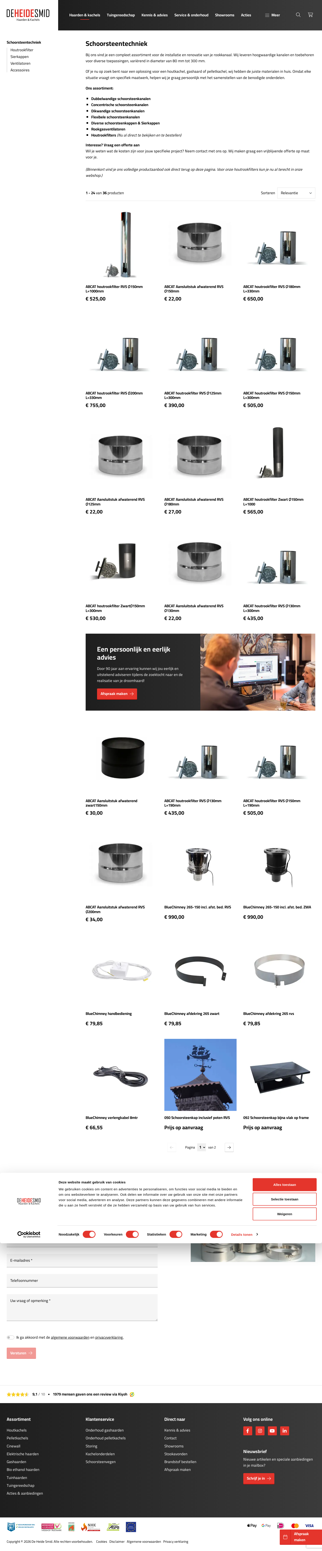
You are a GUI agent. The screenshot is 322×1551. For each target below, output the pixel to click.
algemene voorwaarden (70, 1337)
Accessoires (20, 70)
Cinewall (13, 1446)
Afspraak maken (177, 1469)
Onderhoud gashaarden (105, 1430)
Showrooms (224, 15)
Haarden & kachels (84, 15)
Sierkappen (20, 56)
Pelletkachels (17, 1438)
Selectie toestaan (285, 1507)
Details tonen (241, 1542)
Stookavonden (175, 1453)
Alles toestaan (284, 1492)
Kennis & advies (155, 15)
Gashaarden (16, 1461)
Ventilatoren (20, 63)
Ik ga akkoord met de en (70, 1337)
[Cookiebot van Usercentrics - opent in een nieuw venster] (29, 1542)
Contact (170, 1438)
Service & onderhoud (191, 15)
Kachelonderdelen (100, 1453)
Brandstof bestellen (180, 1461)
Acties (246, 15)
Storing (91, 1446)
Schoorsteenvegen (101, 1461)
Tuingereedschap (121, 15)
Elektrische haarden (23, 1453)
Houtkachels (17, 1430)
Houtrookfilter (22, 50)
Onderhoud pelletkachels (106, 1438)
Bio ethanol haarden (23, 1469)
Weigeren (284, 1521)
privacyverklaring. (109, 1337)
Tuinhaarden (17, 1477)
